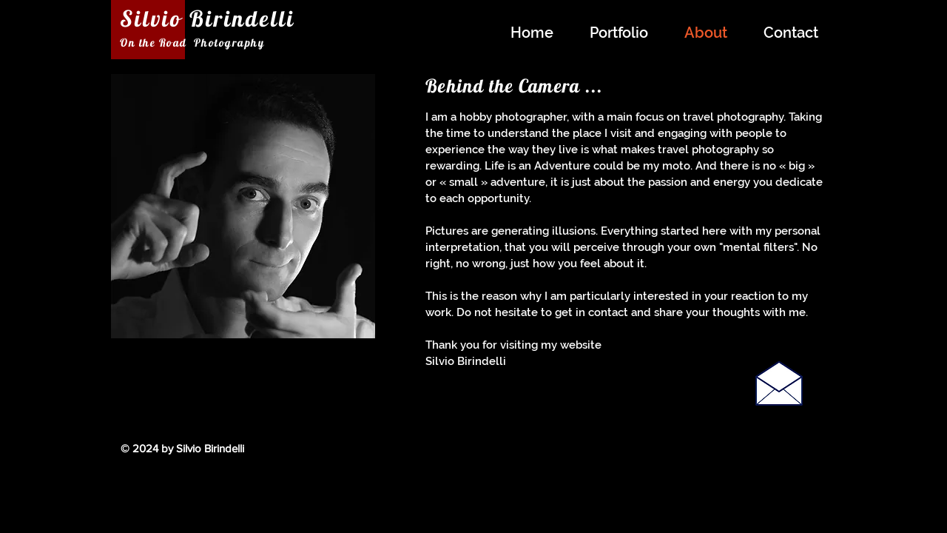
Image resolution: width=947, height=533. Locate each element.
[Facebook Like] (726, 457)
